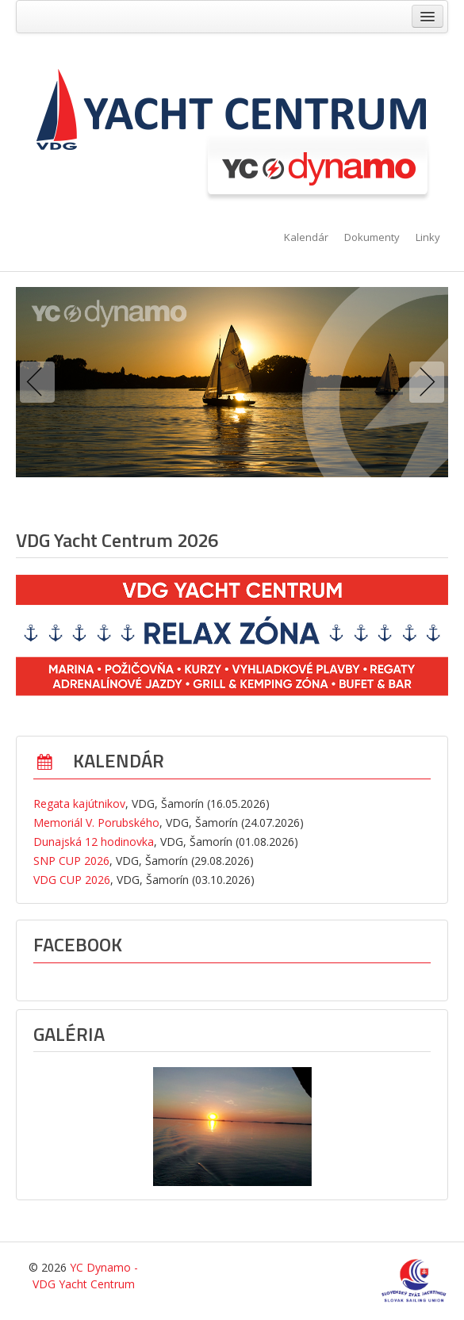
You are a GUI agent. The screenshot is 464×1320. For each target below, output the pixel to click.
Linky (428, 237)
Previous (40, 382)
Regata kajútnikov (79, 803)
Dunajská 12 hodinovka (93, 841)
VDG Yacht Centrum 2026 (117, 540)
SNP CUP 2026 (71, 860)
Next (423, 382)
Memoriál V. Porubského (96, 822)
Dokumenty (372, 237)
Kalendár (306, 237)
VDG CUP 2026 (71, 879)
